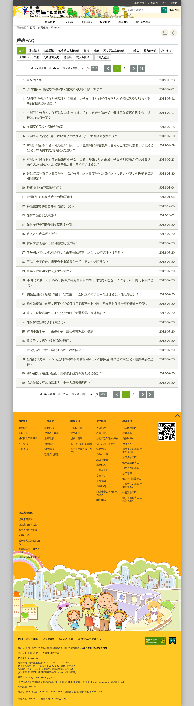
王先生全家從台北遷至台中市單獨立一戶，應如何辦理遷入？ (96, 261)
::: (11, 1)
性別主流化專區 (130, 462)
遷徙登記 (34, 50)
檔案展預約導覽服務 (29, 557)
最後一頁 (141, 68)
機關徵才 (49, 443)
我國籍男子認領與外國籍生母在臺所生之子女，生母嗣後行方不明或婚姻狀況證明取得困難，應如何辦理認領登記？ (96, 100)
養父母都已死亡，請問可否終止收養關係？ (96, 350)
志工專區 (127, 473)
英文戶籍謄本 (84, 57)
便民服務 (105, 21)
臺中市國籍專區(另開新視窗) (132, 499)
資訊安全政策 (63, 638)
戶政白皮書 (76, 427)
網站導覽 (139, 3)
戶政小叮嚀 (102, 454)
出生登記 (49, 50)
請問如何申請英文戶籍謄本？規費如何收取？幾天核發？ (96, 89)
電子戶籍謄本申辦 (105, 443)
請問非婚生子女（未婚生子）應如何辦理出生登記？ (96, 331)
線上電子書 (102, 459)
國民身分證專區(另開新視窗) (132, 450)
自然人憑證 (102, 57)
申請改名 (134, 50)
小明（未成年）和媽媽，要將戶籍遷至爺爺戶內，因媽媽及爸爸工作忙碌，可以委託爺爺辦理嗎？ (96, 282)
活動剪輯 (101, 449)
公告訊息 (68, 21)
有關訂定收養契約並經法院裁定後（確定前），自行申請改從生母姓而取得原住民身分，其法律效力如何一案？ (96, 114)
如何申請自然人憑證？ (96, 215)
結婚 (86, 50)
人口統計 (101, 427)
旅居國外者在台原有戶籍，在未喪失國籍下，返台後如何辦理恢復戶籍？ (96, 252)
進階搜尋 (174, 9)
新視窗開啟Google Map (94, 647)
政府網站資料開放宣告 (85, 638)
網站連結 (101, 499)
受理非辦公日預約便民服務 (107, 493)
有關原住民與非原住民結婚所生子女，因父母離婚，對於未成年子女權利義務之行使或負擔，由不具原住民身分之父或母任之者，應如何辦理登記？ (96, 161)
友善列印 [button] (164, 33)
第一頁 (107, 68)
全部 (21, 50)
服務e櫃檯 (101, 470)
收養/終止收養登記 (68, 50)
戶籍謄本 (24, 57)
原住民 (68, 57)
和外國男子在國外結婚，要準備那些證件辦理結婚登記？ (96, 373)
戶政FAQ (56, 27)
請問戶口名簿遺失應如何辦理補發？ (96, 197)
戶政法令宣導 (51, 433)
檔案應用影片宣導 (28, 530)
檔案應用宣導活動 (28, 524)
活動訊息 (49, 438)
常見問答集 (96, 80)
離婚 (96, 50)
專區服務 (123, 21)
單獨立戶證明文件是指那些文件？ (96, 271)
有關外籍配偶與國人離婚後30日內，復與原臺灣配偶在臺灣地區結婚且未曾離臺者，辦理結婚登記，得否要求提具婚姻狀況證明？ (96, 147)
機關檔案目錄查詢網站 (29, 542)
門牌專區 (127, 443)
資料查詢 (101, 481)
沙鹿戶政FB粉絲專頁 (107, 438)
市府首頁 (153, 3)
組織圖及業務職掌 (28, 438)
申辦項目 (75, 433)
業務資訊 (87, 21)
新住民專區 (128, 438)
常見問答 (101, 475)
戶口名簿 (166, 50)
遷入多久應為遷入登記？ (96, 234)
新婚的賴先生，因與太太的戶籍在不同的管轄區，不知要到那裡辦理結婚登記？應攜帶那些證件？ (96, 361)
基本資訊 (23, 443)
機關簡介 (50, 21)
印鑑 (36, 57)
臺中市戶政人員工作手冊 (81, 450)
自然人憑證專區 (130, 468)
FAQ (163, 3)
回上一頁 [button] (173, 33)
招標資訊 (49, 449)
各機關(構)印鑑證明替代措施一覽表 (96, 206)
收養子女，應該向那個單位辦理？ (96, 340)
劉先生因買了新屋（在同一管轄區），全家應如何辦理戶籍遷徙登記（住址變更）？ (96, 294)
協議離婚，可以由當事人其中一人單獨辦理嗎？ (96, 382)
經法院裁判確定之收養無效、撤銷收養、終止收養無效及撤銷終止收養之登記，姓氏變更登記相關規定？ (96, 175)
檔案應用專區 (142, 21)
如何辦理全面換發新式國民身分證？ (96, 224)
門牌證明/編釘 (51, 57)
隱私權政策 (46, 638)
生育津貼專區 (129, 492)
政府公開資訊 (51, 454)
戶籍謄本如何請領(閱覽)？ (96, 187)
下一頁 (133, 68)
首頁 (32, 27)
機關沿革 (23, 427)
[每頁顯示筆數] (83, 68)
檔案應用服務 (26, 519)
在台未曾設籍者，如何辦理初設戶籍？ (96, 243)
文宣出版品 (24, 535)
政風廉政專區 (129, 457)
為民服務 (101, 465)
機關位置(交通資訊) (27, 638)
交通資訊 (23, 449)
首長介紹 (23, 433)
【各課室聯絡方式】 (50, 652)
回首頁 (174, 3)
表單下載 (101, 433)
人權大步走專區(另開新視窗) (132, 485)
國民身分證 (150, 50)
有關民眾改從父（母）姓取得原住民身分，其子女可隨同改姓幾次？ (96, 136)
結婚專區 (127, 433)
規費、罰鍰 (76, 438)
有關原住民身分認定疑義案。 (96, 126)
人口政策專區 (129, 427)
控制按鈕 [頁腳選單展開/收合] (177, 415)
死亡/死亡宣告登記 (113, 50)
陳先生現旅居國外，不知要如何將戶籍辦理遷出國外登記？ (96, 313)
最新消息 (49, 427)
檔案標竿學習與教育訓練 (29, 550)
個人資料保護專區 (131, 478)
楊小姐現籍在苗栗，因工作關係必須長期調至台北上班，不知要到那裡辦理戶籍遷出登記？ (96, 303)
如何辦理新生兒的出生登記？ (96, 322)
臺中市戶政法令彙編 (81, 443)
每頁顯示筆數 (70, 68)
